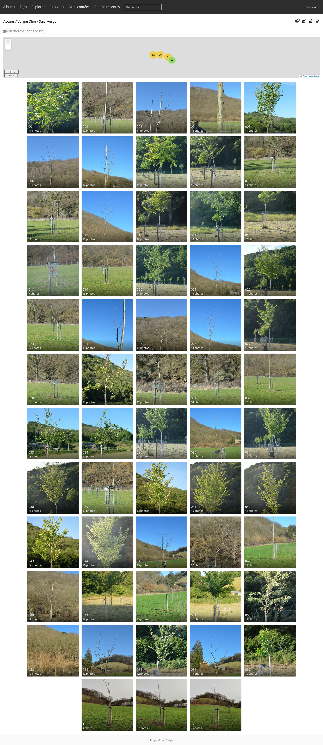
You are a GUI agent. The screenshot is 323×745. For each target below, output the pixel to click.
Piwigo (169, 740)
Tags (23, 7)
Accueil (9, 21)
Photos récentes (107, 7)
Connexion (312, 7)
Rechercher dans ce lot (26, 31)
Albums (9, 7)
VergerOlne (27, 21)
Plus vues (56, 7)
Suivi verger (48, 21)
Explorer (38, 7)
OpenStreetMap (311, 76)
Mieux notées (79, 7)
